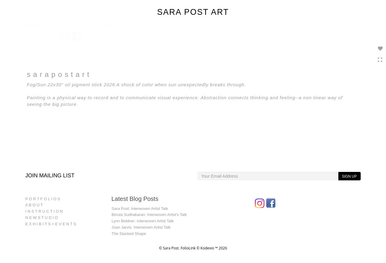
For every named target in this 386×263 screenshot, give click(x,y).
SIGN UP (349, 176)
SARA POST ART (193, 12)
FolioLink (188, 248)
